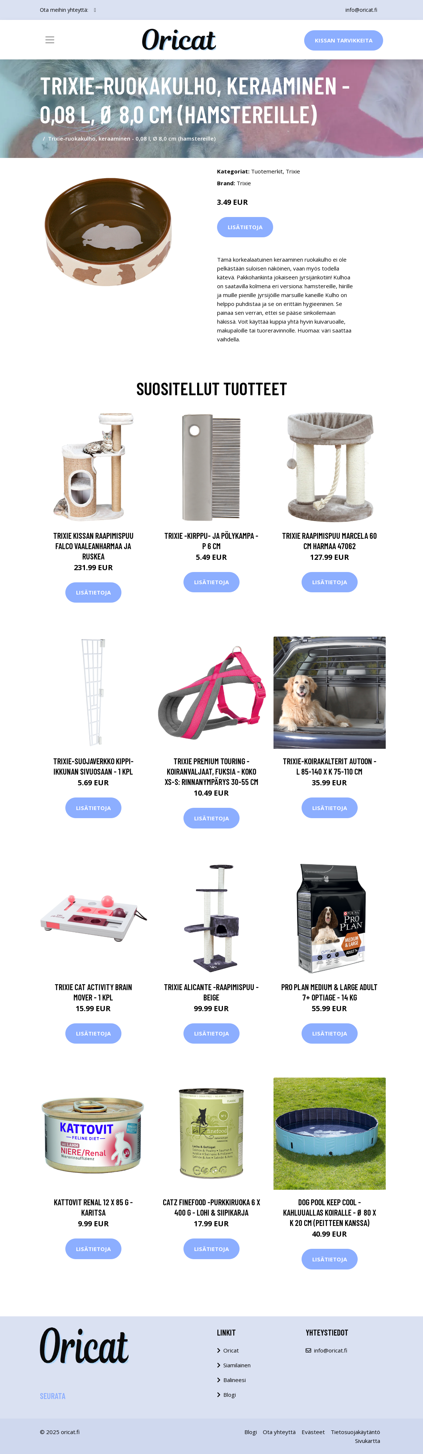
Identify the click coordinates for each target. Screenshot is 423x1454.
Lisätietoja (245, 227)
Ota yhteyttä (279, 1432)
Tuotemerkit (267, 171)
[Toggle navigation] (50, 40)
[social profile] (95, 10)
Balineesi (234, 1380)
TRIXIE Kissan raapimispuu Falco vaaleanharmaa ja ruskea (93, 546)
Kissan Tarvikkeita (343, 40)
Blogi (229, 1394)
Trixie (293, 171)
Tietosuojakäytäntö (355, 1432)
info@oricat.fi (361, 9)
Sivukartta (367, 1440)
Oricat (231, 1350)
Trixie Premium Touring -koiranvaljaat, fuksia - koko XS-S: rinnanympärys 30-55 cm (211, 771)
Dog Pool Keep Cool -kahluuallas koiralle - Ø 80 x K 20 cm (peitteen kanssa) (329, 1212)
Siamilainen (237, 1365)
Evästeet (313, 1432)
